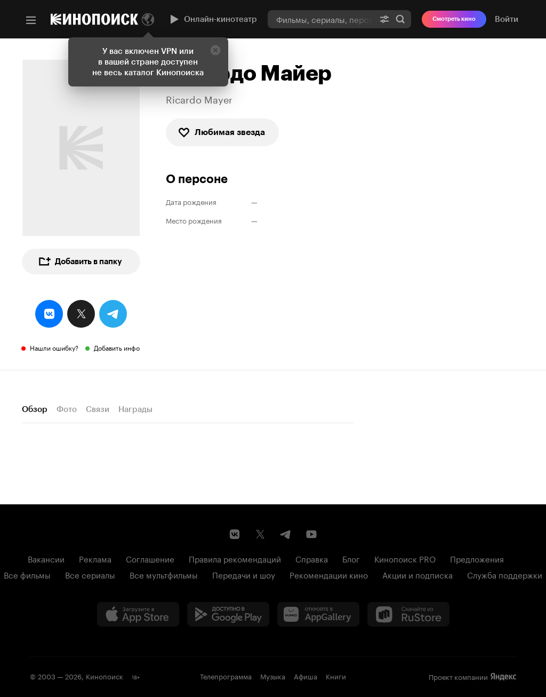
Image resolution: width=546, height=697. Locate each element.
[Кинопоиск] (94, 19)
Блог (351, 558)
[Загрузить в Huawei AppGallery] (318, 614)
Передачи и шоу (243, 574)
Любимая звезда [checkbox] (221, 132)
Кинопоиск (104, 675)
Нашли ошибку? (54, 347)
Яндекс (503, 677)
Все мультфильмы (164, 574)
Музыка (272, 675)
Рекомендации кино (329, 574)
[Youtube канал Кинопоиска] (311, 534)
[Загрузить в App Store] (138, 614)
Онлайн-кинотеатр (212, 19)
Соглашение (150, 558)
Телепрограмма (226, 675)
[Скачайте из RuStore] (408, 614)
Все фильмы (27, 574)
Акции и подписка (417, 574)
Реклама (95, 558)
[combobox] (321, 19)
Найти (400, 19)
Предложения (477, 558)
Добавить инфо (117, 347)
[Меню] (31, 20)
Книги (336, 675)
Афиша (305, 675)
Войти (506, 19)
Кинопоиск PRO (405, 558)
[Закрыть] (215, 50)
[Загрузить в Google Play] (228, 614)
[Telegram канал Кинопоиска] (285, 534)
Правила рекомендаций (235, 558)
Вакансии (46, 558)
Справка (311, 558)
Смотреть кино (454, 18)
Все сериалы (90, 574)
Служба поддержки (504, 574)
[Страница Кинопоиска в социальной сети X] (260, 534)
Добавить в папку (80, 261)
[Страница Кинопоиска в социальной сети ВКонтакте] (234, 534)
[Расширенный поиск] (384, 19)
